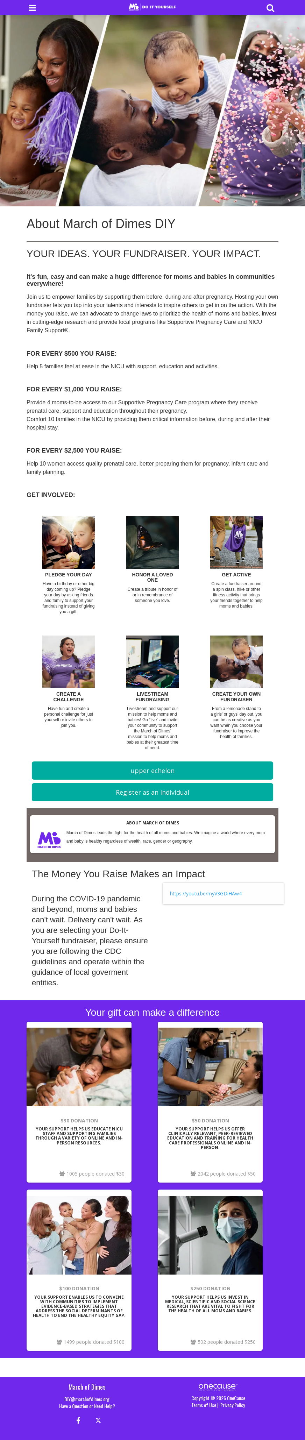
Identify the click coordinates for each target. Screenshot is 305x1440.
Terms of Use (203, 1405)
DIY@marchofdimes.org (86, 1399)
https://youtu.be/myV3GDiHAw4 (206, 893)
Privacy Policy (232, 1405)
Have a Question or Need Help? (87, 1406)
